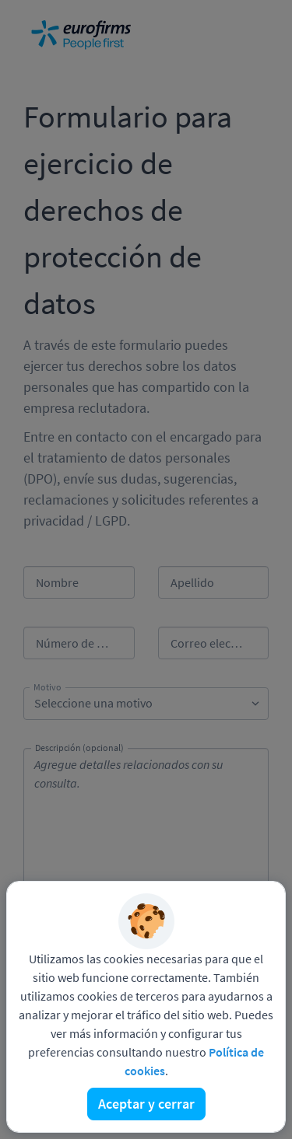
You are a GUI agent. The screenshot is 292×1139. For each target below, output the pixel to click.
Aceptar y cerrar (146, 1104)
